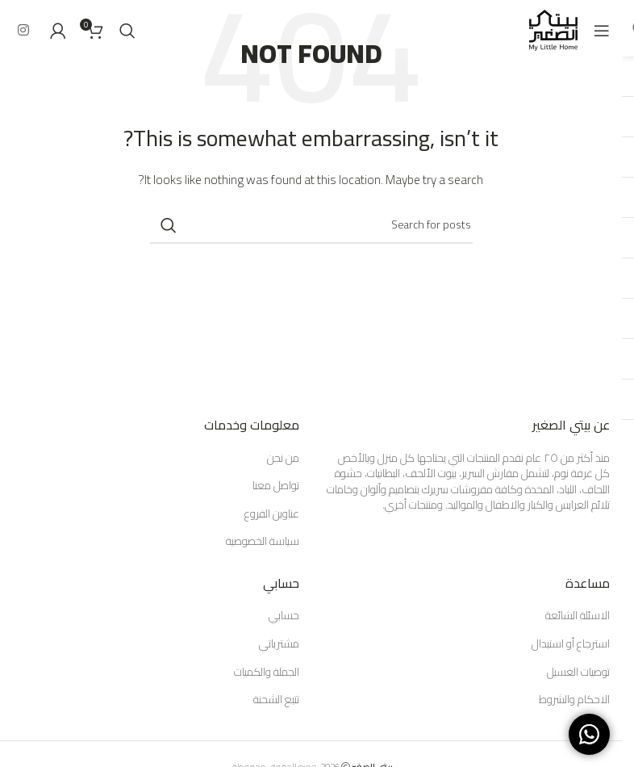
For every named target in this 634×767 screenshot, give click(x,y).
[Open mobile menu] (602, 31)
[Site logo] (553, 29)
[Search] (127, 31)
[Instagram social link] (23, 30)
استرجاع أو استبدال (571, 644)
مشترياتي (279, 644)
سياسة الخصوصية (262, 542)
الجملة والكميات (266, 672)
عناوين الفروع (271, 514)
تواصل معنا (275, 486)
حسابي (284, 616)
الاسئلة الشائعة (577, 616)
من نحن (283, 459)
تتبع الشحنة (276, 700)
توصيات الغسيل (578, 672)
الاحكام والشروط (574, 700)
